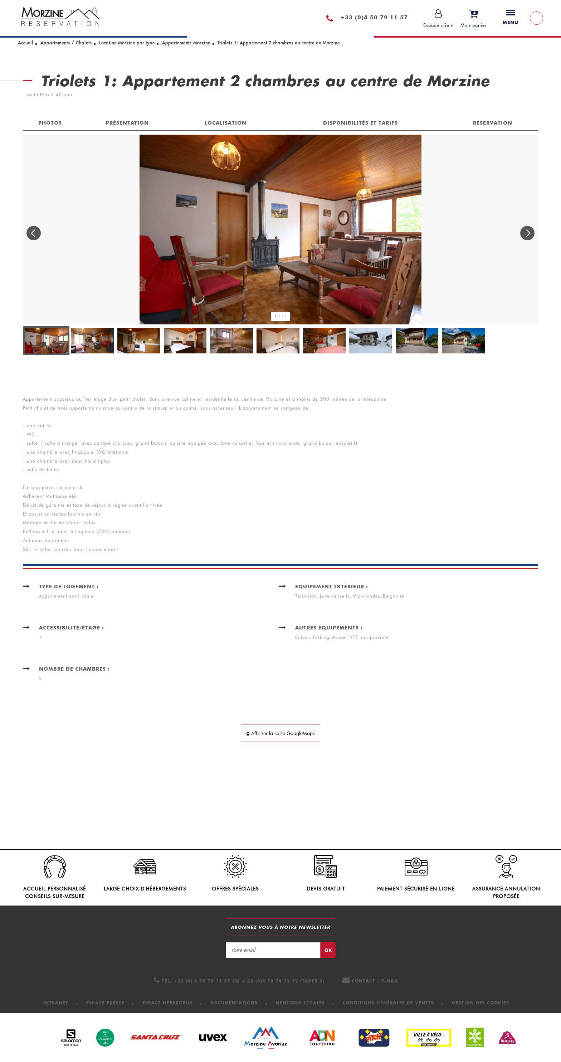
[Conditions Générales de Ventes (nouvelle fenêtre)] (388, 1002)
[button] (473, 18)
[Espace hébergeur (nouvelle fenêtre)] (167, 1002)
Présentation (127, 123)
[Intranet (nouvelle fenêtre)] (55, 1002)
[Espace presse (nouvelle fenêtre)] (105, 1002)
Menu (510, 17)
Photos (50, 123)
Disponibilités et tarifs (360, 123)
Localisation (226, 123)
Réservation (492, 123)
